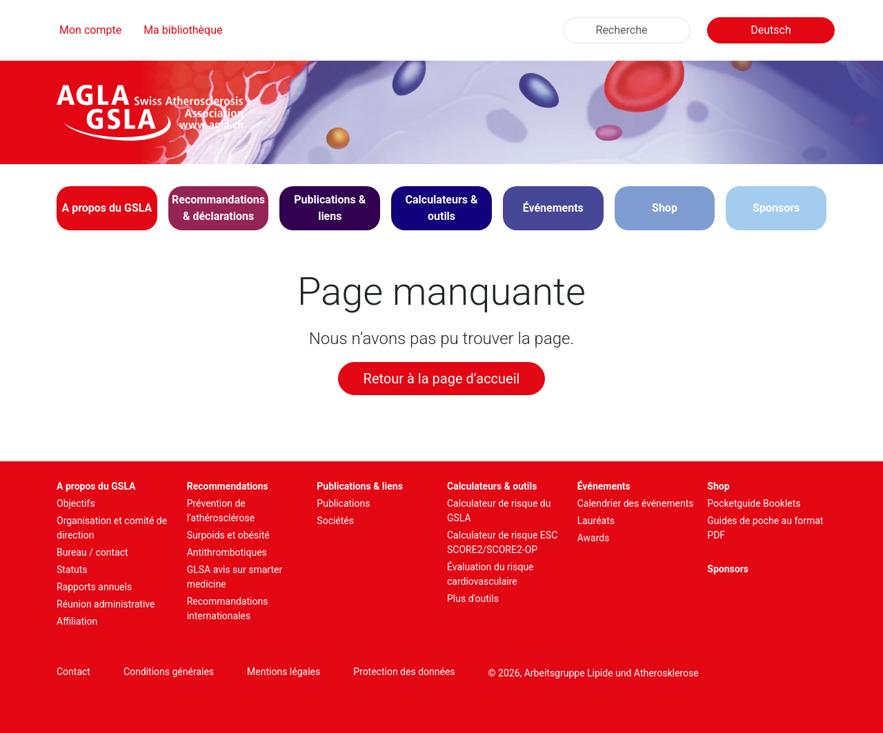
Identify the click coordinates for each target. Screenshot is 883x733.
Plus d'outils (473, 598)
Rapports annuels (94, 586)
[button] (107, 208)
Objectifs (76, 503)
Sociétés (335, 520)
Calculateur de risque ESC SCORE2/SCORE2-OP (502, 542)
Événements (604, 486)
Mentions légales (283, 671)
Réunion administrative (106, 604)
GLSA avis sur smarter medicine (235, 577)
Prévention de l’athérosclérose (221, 510)
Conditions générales (168, 671)
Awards (593, 537)
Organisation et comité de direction (112, 528)
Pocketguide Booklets (753, 503)
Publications (343, 503)
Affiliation (77, 621)
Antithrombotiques (227, 552)
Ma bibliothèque (182, 30)
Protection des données (404, 671)
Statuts (72, 569)
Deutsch (771, 30)
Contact (73, 671)
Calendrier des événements (635, 503)
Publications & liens (360, 486)
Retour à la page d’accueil (442, 378)
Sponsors (776, 207)
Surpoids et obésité (228, 535)
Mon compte (90, 30)
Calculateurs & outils (492, 486)
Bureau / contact (92, 552)
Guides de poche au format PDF (765, 528)
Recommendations (227, 486)
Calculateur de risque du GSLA (499, 510)
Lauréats (596, 520)
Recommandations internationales (227, 608)
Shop (664, 207)
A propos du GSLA (96, 486)
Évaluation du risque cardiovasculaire (490, 574)
